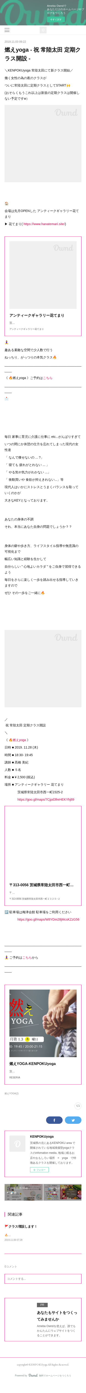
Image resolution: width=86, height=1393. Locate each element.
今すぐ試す (56, 19)
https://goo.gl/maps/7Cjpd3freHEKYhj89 (45, 804)
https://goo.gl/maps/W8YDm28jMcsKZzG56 (48, 924)
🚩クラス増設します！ (21, 1236)
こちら (48, 382)
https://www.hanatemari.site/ (44, 224)
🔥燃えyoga (17, 744)
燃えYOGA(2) (12, 1102)
